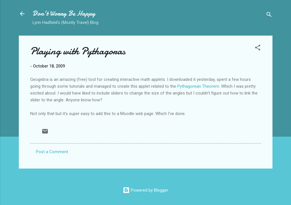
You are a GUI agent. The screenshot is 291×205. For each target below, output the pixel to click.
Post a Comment (52, 151)
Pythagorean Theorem (198, 86)
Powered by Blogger (145, 190)
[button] (257, 48)
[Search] (269, 15)
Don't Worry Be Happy (63, 13)
